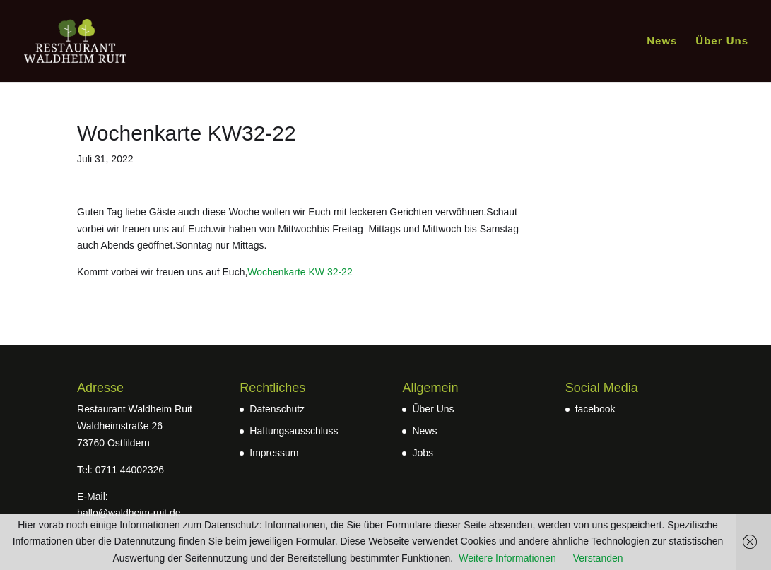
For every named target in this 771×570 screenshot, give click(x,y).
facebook (595, 409)
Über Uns (721, 41)
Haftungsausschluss (293, 431)
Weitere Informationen (507, 558)
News (662, 41)
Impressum (273, 452)
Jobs (422, 452)
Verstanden (598, 558)
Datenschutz (277, 409)
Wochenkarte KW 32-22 (299, 272)
